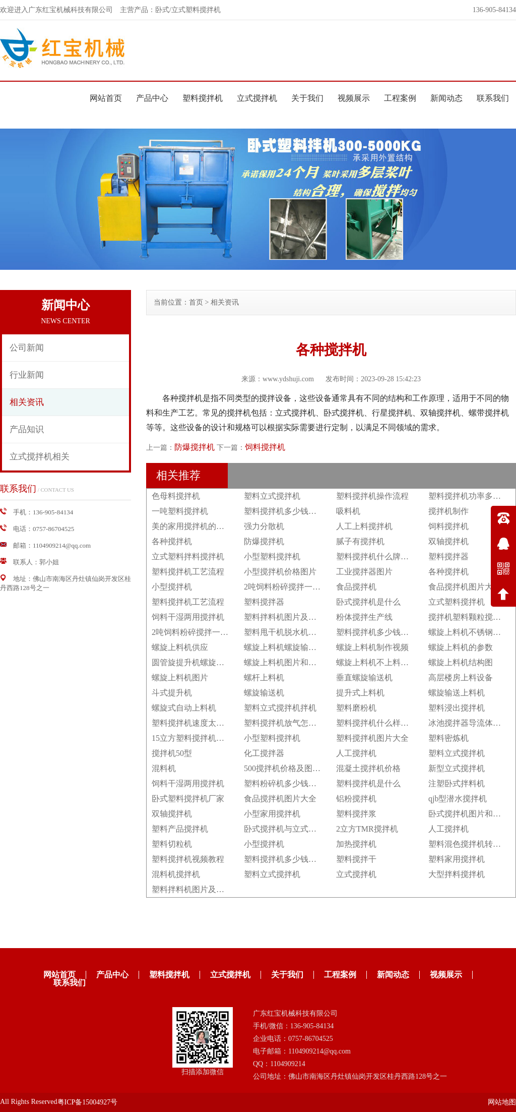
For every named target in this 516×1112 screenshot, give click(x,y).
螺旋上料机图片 (180, 677)
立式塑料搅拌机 (456, 602)
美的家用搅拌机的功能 (192, 526)
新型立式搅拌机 (456, 768)
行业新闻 (27, 375)
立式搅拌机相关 (40, 456)
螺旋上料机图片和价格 (284, 662)
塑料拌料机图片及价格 (284, 617)
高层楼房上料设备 (460, 677)
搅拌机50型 (172, 753)
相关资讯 (27, 402)
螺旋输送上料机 (456, 692)
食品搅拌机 (356, 586)
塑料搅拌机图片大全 (372, 738)
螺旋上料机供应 (180, 647)
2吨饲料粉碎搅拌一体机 (286, 586)
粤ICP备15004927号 (87, 1102)
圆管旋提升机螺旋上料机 (196, 662)
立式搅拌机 (257, 98)
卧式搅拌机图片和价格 (468, 813)
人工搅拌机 (356, 753)
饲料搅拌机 (265, 447)
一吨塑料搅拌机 (180, 511)
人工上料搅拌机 (364, 526)
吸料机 (348, 511)
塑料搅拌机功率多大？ (468, 496)
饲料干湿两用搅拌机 (188, 617)
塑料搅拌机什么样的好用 (380, 723)
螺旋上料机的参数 (460, 647)
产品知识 (27, 429)
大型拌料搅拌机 (456, 874)
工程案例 (400, 98)
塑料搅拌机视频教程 (188, 859)
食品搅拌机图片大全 (464, 586)
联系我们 (493, 98)
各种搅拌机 (172, 541)
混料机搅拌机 (176, 874)
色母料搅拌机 (176, 496)
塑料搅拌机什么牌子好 (376, 556)
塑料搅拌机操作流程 (372, 496)
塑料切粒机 (172, 844)
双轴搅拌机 (448, 541)
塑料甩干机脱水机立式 (284, 632)
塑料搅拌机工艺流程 (188, 571)
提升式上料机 (360, 692)
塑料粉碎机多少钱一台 (284, 783)
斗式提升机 (172, 692)
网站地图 (502, 1102)
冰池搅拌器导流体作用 (468, 723)
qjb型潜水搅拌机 (457, 798)
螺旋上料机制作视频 (372, 647)
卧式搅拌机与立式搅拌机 (288, 829)
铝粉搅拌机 (356, 798)
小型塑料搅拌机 (272, 556)
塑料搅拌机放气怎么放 (284, 723)
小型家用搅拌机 (272, 813)
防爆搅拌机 (194, 447)
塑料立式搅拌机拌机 (280, 708)
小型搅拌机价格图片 (280, 571)
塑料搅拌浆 (356, 813)
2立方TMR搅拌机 (367, 829)
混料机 (164, 768)
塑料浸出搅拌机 (456, 708)
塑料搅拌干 (356, 859)
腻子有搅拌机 (360, 541)
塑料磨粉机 (356, 708)
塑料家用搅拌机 (456, 859)
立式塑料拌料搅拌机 (188, 556)
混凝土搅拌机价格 (368, 768)
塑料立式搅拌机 (272, 496)
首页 (196, 302)
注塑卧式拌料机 (456, 783)
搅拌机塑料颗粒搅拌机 (468, 617)
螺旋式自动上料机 (184, 708)
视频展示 (354, 98)
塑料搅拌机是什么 (368, 783)
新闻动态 (446, 98)
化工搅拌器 (264, 753)
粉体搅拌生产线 (364, 617)
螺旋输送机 (264, 692)
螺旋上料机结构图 (460, 662)
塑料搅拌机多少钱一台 (284, 511)
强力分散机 (264, 526)
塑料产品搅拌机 (180, 829)
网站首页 (106, 98)
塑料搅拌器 (448, 556)
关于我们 (307, 98)
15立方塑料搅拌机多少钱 (196, 738)
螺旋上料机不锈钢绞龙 (468, 632)
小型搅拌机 (172, 586)
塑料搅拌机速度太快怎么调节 (204, 723)
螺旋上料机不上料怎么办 (380, 662)
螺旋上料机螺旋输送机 (284, 647)
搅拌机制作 (448, 511)
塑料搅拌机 (202, 98)
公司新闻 (27, 348)
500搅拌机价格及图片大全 (290, 768)
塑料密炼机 (448, 738)
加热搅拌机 (356, 844)
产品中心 (152, 98)
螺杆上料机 (264, 677)
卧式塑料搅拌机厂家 (188, 798)
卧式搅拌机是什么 (368, 602)
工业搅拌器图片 (364, 571)
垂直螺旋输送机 (364, 677)
